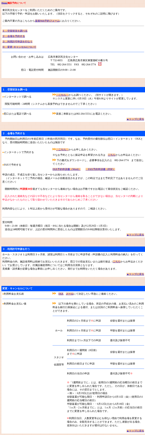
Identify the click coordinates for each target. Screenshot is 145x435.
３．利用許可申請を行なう (17, 41)
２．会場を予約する (13, 36)
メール (69, 294)
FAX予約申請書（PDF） (100, 169)
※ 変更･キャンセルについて (19, 47)
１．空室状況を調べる (14, 31)
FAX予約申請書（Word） (67, 169)
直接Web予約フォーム (47, 21)
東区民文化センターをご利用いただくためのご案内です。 (35, 10)
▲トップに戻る (135, 119)
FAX (61, 294)
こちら (62, 95)
